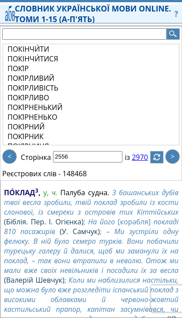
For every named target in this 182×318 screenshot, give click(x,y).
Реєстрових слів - (31, 173)
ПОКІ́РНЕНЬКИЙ (35, 107)
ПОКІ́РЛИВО (28, 97)
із (132, 157)
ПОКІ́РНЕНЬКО (32, 117)
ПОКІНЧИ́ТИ (28, 49)
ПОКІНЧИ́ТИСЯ (33, 59)
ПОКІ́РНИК (26, 136)
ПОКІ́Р (18, 68)
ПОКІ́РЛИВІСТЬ (33, 88)
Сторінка (36, 157)
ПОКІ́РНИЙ (26, 127)
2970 (145, 157)
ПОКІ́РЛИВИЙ (31, 78)
